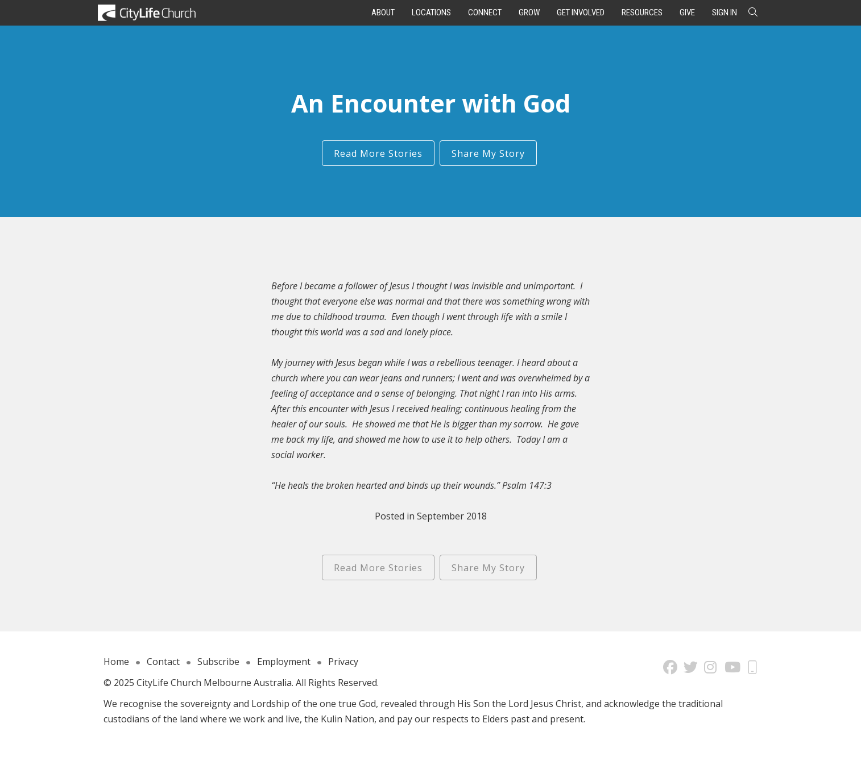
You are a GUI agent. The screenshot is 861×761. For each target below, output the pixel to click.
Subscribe (218, 661)
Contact (163, 661)
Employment (284, 661)
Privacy (343, 661)
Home (116, 661)
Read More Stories (378, 153)
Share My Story (488, 153)
